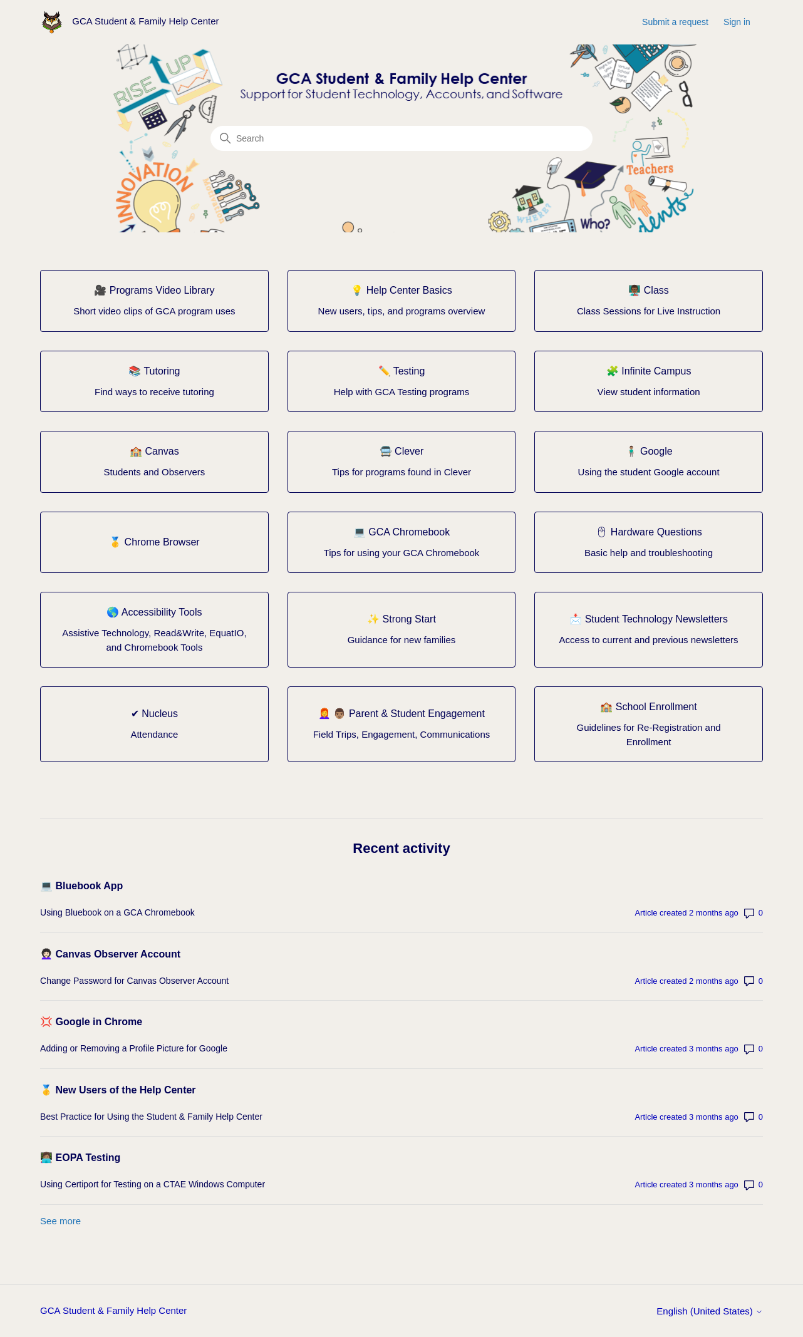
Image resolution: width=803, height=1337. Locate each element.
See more (60, 1221)
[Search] (401, 138)
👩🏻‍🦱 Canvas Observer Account (110, 954)
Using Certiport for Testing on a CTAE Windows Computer (152, 1184)
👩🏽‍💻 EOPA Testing (80, 1157)
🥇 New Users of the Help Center (118, 1090)
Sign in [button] (736, 22)
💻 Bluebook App (81, 885)
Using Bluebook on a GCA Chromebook (117, 912)
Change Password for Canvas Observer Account (134, 981)
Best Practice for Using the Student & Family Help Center (151, 1117)
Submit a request (675, 22)
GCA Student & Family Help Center (113, 1310)
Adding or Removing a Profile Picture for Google (133, 1048)
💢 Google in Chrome (91, 1021)
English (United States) (709, 1311)
